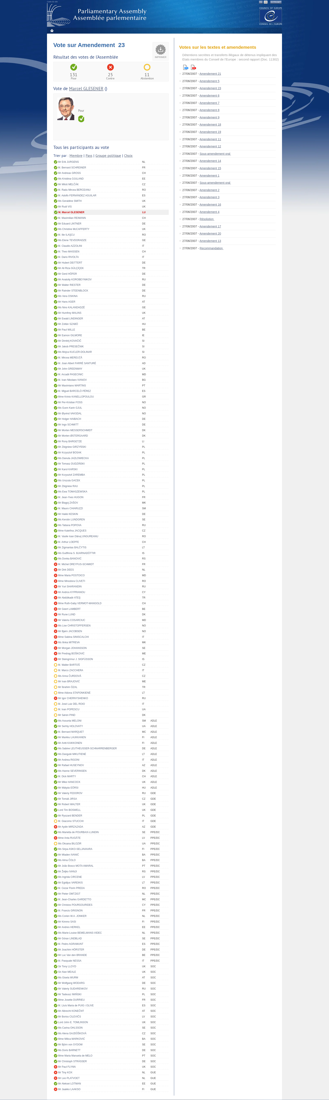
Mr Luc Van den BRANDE (72, 955)
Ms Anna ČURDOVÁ (69, 676)
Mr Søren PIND (66, 715)
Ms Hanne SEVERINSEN (72, 770)
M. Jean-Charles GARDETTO (74, 899)
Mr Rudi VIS (65, 206)
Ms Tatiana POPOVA (69, 525)
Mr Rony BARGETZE (70, 441)
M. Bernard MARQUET (71, 731)
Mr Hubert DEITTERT (70, 262)
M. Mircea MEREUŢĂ (70, 357)
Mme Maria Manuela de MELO (75, 1055)
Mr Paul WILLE (66, 329)
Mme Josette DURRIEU (71, 999)
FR (265, 2)
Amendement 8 (209, 110)
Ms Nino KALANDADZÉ (71, 307)
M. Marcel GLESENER (71, 212)
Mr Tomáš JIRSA (67, 798)
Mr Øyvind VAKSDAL (70, 413)
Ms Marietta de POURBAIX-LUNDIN (78, 832)
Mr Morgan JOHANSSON (72, 648)
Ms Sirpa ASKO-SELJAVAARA (75, 849)
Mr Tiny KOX (65, 1072)
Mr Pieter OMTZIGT (69, 893)
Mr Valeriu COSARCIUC (71, 620)
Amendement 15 (210, 168)
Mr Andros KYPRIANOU (71, 592)
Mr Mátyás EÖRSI (68, 787)
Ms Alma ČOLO (67, 860)
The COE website (271, 15)
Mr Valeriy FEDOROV (70, 793)
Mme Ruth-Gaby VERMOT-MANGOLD (80, 603)
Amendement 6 (209, 95)
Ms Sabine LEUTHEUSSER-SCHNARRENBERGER (87, 748)
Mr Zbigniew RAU (68, 486)
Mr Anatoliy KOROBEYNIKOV (74, 279)
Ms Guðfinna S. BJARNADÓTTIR (76, 553)
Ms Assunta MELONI (69, 720)
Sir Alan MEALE (67, 971)
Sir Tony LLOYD (67, 966)
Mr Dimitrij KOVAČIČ (69, 340)
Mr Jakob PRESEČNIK (71, 346)
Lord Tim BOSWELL (69, 810)
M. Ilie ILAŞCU (66, 234)
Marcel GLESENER (86, 88)
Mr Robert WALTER (69, 804)
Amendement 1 (209, 175)
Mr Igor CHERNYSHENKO (73, 698)
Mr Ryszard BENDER (70, 815)
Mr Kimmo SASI (67, 921)
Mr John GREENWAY (70, 368)
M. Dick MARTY (67, 776)
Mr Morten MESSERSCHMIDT (75, 430)
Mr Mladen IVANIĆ (68, 854)
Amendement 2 (209, 190)
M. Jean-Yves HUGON (71, 497)
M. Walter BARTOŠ (69, 664)
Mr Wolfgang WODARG (71, 983)
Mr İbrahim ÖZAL (67, 687)
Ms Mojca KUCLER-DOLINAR (75, 351)
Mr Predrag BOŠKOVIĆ (71, 653)
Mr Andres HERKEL (69, 927)
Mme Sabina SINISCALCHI (73, 636)
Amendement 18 (210, 124)
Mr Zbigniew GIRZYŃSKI (72, 446)
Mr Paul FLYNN (67, 1066)
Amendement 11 (210, 139)
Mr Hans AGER (66, 301)
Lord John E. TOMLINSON (73, 1022)
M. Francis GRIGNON (70, 910)
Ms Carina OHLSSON (70, 1027)
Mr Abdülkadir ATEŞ (69, 597)
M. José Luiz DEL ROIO (71, 703)
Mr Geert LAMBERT (69, 609)
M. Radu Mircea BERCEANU (74, 189)
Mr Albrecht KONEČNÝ (71, 1010)
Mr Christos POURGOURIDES (75, 904)
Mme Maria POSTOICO (71, 575)
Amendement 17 (210, 226)
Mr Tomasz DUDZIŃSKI (71, 463)
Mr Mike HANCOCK (69, 782)
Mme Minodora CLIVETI (71, 581)
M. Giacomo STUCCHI (71, 821)
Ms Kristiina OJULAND (71, 178)
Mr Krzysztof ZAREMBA (71, 474)
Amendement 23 (210, 88)
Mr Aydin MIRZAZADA (70, 826)
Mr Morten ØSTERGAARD (73, 435)
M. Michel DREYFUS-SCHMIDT (76, 564)
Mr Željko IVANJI (67, 871)
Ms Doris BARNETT (69, 1050)
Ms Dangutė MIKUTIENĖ (72, 754)
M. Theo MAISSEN (68, 251)
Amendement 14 (210, 161)
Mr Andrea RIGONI (68, 759)
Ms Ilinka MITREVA (69, 642)
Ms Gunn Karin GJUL (70, 407)
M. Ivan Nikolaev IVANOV (72, 379)
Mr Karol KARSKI (68, 469)
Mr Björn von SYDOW (70, 1044)
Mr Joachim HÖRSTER (71, 949)
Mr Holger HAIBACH (69, 418)
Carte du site (52, 2)
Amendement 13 (210, 241)
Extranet (276, 2)
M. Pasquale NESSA (69, 960)
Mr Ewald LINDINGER (70, 318)
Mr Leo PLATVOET (69, 1078)
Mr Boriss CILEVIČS (69, 1016)
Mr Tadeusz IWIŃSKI (69, 994)
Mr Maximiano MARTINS (72, 385)
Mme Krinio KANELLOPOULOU (76, 396)
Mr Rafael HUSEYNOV (71, 765)
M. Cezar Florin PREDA (71, 888)
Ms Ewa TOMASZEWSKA (72, 491)
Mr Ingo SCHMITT (68, 424)
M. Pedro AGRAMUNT (70, 943)
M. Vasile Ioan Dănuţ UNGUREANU (78, 536)
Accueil (51, 30)
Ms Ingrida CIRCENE (70, 877)
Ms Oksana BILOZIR (69, 843)
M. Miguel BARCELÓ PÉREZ (74, 391)
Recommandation (212, 248)
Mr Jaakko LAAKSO (69, 1089)
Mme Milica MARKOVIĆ (71, 1038)
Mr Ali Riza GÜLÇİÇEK (71, 268)
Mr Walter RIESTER (69, 285)
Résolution (207, 219)
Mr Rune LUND (66, 614)
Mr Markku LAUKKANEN (72, 737)
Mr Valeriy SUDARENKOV (72, 988)
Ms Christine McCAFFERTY (73, 229)
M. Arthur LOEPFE (68, 542)
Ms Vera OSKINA (68, 296)
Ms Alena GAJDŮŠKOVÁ (72, 1033)
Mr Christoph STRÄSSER (72, 1061)
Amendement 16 (210, 204)
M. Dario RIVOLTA (68, 257)
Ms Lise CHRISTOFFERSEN (74, 625)
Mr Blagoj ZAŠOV (68, 502)
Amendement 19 (210, 132)
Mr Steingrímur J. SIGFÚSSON (75, 659)
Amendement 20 (210, 233)
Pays (89, 155)
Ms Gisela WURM (68, 977)
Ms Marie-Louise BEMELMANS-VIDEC (80, 932)
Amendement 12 (210, 146)
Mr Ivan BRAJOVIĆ (69, 681)
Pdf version (193, 67)
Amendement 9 (209, 117)
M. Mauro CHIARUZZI (70, 508)
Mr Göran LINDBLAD (70, 938)
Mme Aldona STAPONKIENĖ (74, 692)
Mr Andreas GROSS (69, 173)
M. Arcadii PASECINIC (70, 374)
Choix (128, 155)
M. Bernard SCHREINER (72, 167)
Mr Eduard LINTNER (69, 223)
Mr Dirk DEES (66, 569)
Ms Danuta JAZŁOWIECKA (73, 458)
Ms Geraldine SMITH (70, 201)
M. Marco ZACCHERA (70, 670)
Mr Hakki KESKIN (68, 514)
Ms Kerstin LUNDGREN (71, 519)
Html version (185, 67)
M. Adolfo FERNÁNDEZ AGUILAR (77, 195)
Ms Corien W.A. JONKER (72, 916)
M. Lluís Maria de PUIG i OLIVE (76, 1005)
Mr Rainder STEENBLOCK (73, 290)
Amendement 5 (209, 81)
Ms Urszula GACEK (69, 480)
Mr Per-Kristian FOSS (70, 402)
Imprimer (160, 57)
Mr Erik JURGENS (68, 161)
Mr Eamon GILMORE (70, 335)
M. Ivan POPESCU (68, 709)
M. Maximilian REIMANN (72, 218)
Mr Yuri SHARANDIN (70, 586)
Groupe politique (108, 155)
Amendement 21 (210, 73)
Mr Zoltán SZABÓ (68, 324)
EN (261, 2)
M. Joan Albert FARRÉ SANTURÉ (77, 363)
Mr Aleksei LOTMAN (69, 1083)
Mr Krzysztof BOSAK (69, 452)
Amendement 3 (209, 197)
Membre (75, 155)
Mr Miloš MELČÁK (68, 184)
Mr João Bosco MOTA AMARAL (76, 865)
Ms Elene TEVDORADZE (72, 240)
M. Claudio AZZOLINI (70, 245)
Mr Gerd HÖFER (67, 273)
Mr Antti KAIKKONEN (70, 743)
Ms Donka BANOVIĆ (69, 558)
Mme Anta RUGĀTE (69, 837)
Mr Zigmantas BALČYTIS (72, 547)
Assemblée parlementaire (97, 15)
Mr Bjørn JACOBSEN (70, 631)
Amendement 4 (209, 212)
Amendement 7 (209, 103)
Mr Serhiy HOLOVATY (70, 726)
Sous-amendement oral (215, 153)
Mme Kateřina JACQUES (72, 530)
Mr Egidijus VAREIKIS (70, 882)
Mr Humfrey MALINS (69, 312)
